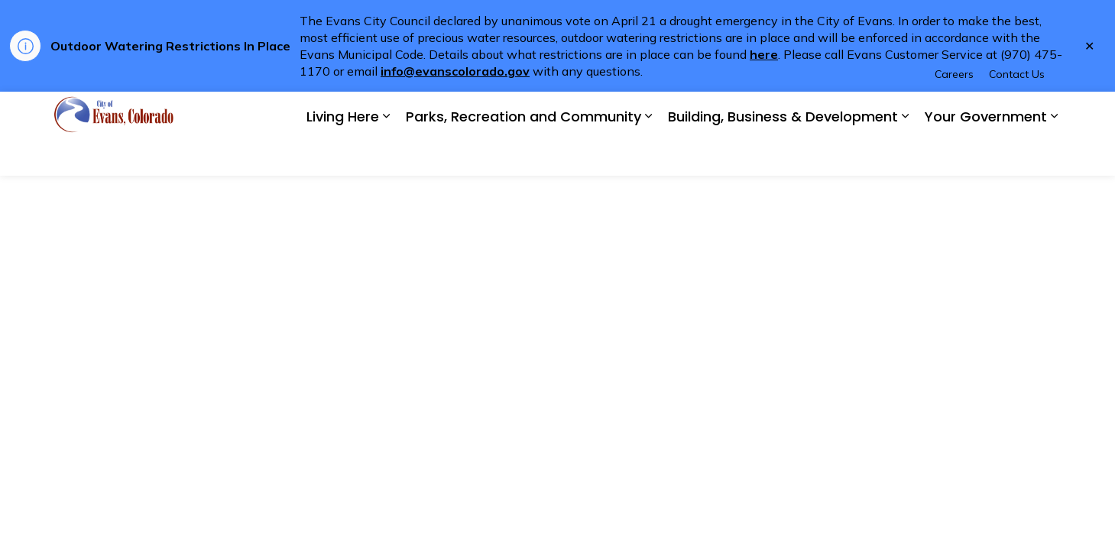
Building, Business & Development (783, 154)
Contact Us (1017, 112)
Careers (954, 112)
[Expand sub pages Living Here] (386, 155)
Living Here (342, 154)
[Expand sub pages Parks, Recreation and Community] (648, 155)
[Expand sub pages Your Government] (1054, 155)
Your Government (986, 154)
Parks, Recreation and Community (523, 154)
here (764, 54)
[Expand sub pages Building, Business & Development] (905, 155)
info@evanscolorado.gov (455, 71)
